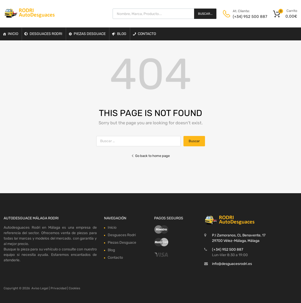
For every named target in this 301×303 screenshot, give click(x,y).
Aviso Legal (39, 288)
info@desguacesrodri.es (232, 264)
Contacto (147, 34)
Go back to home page (150, 156)
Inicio (13, 34)
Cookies (74, 288)
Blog (121, 34)
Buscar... (205, 14)
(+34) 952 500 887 (245, 16)
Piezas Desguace (90, 34)
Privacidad (58, 288)
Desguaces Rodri (46, 34)
